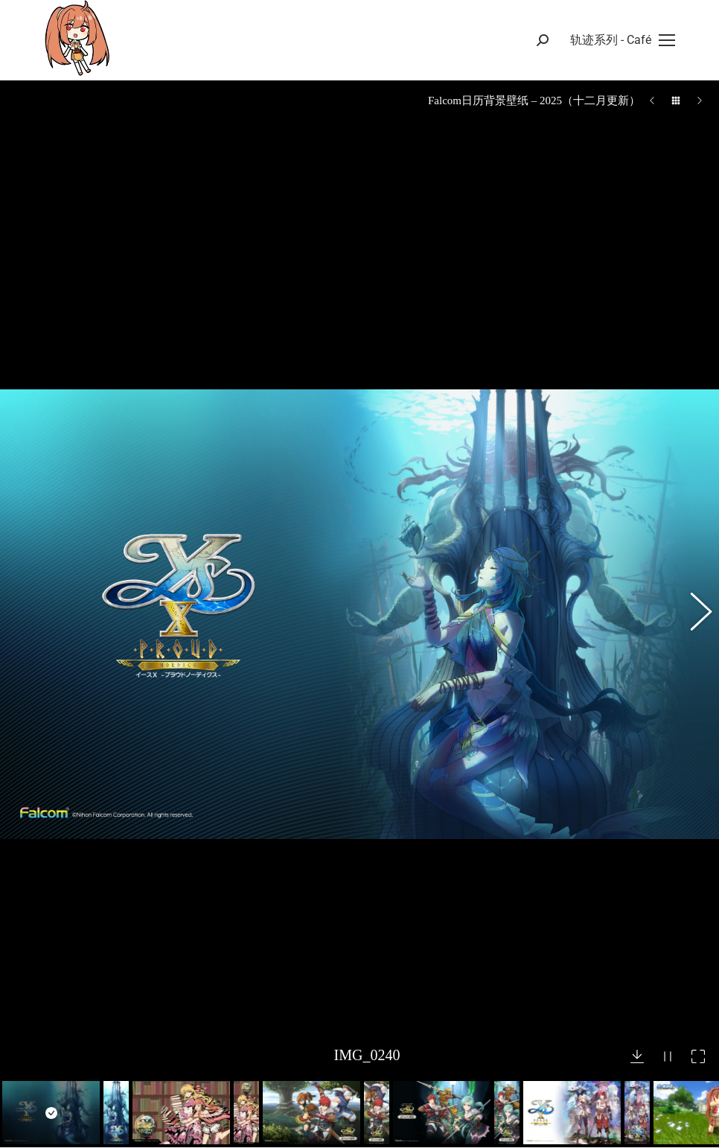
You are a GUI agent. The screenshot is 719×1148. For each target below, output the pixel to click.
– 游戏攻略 (410, 1081)
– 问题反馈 (410, 1135)
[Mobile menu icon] (622, 40)
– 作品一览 (410, 1108)
